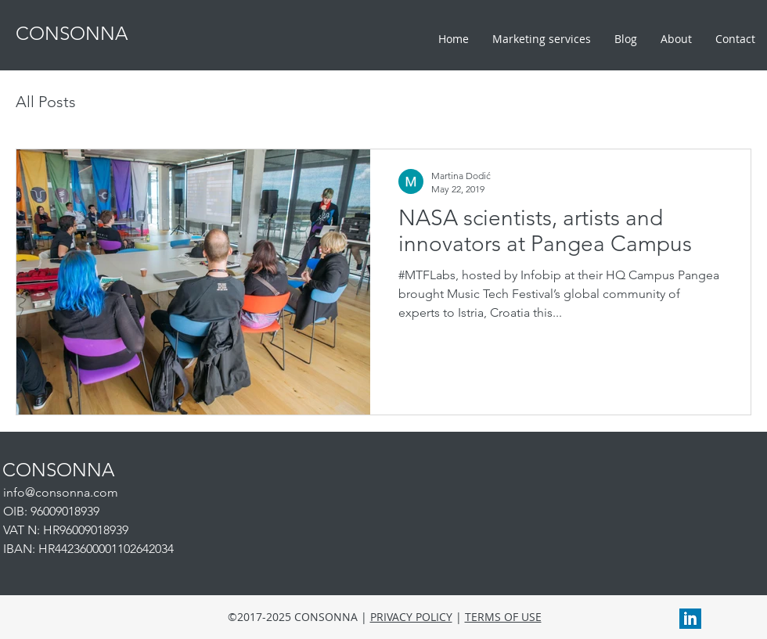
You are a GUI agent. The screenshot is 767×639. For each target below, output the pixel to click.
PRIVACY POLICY (411, 616)
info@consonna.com (60, 492)
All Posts (46, 101)
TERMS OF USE (503, 616)
